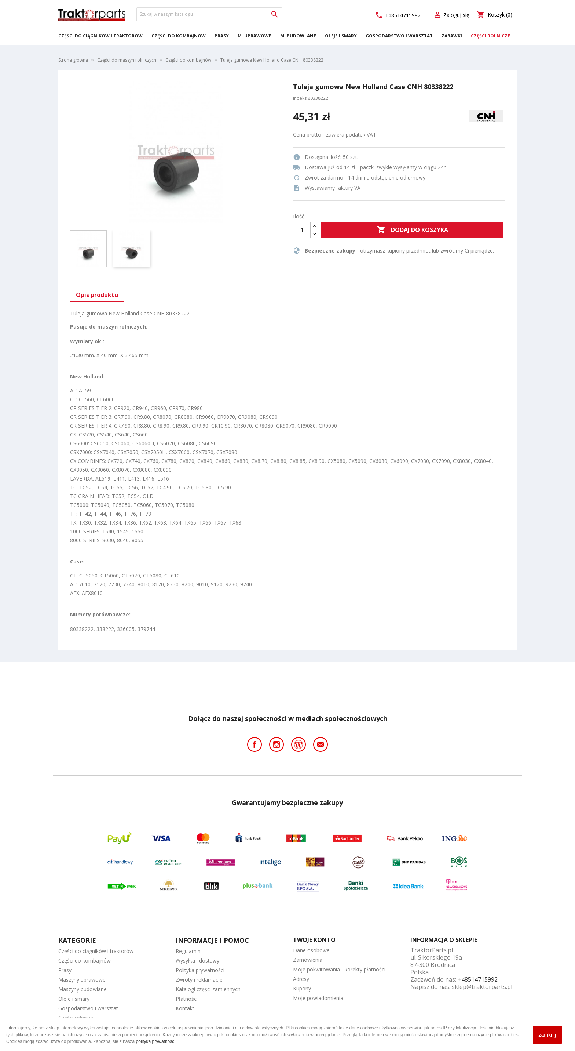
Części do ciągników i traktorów (100, 36)
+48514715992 (398, 15)
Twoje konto (314, 940)
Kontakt (185, 1008)
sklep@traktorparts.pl (482, 987)
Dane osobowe (311, 950)
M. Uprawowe (254, 36)
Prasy (222, 36)
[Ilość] (302, 230)
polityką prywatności (155, 1041)
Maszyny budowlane (82, 989)
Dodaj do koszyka (412, 230)
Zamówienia (307, 959)
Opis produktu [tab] (97, 295)
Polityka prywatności (200, 970)
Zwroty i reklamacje (199, 979)
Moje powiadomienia (318, 997)
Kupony (302, 988)
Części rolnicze (490, 36)
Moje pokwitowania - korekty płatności (339, 969)
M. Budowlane (298, 36)
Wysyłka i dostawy (197, 960)
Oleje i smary (341, 36)
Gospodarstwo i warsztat (399, 36)
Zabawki (452, 36)
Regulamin (188, 950)
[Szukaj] (209, 14)
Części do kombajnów (178, 36)
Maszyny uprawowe (82, 979)
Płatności (187, 998)
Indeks (300, 98)
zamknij (547, 1035)
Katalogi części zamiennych (208, 989)
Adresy (301, 978)
